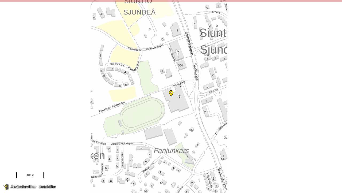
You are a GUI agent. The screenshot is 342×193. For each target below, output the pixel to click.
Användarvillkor (23, 187)
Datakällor (47, 187)
